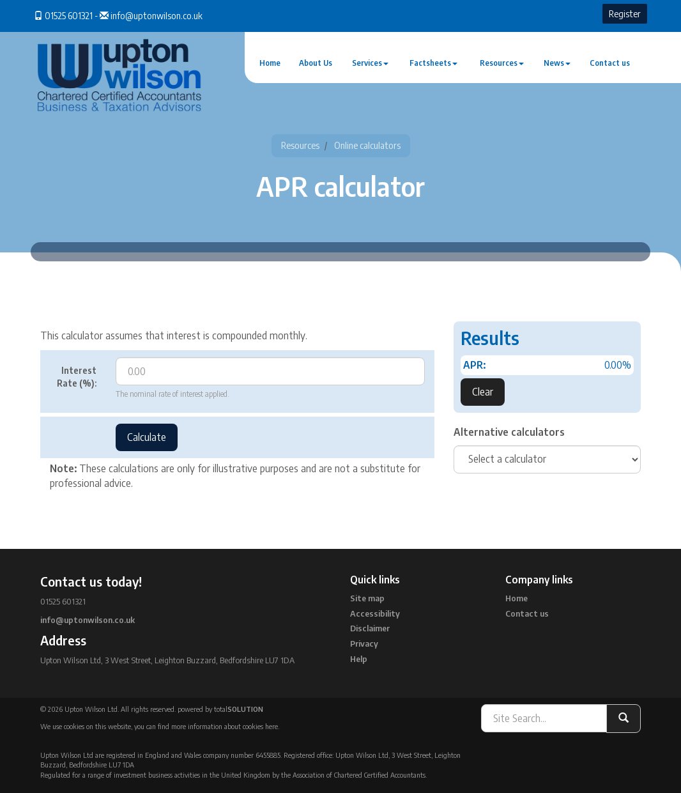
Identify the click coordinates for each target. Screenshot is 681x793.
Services (370, 63)
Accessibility (375, 613)
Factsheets (433, 63)
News (557, 63)
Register (625, 13)
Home (269, 63)
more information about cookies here (224, 726)
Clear (482, 391)
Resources (502, 63)
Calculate (146, 437)
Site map (367, 598)
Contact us (610, 63)
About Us (315, 63)
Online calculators (367, 145)
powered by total (220, 709)
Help (358, 659)
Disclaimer (370, 628)
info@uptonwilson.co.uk (157, 15)
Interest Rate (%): (76, 377)
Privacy (364, 643)
